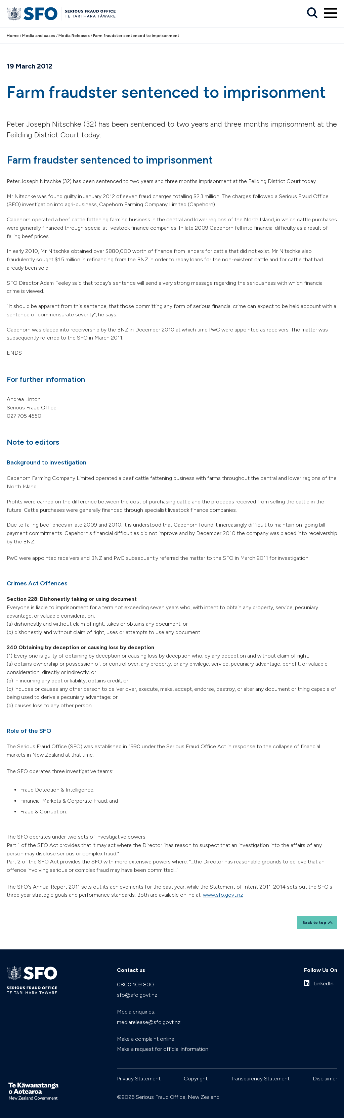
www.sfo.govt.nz (223, 895)
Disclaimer (325, 1078)
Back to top (314, 922)
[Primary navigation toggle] (330, 13)
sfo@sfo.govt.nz (137, 995)
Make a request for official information (162, 1049)
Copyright (196, 1078)
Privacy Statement (139, 1078)
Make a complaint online (145, 1039)
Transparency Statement (260, 1078)
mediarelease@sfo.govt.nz (148, 1022)
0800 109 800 (135, 984)
